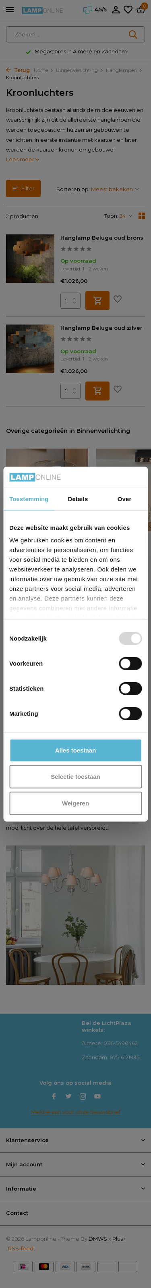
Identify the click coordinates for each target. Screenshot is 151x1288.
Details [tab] (78, 498)
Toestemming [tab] (29, 498)
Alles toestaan (75, 750)
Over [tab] (125, 498)
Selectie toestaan (75, 776)
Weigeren (75, 803)
